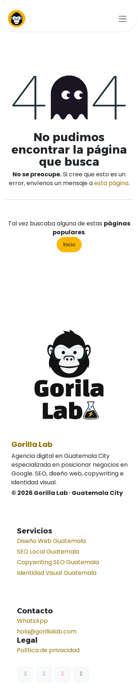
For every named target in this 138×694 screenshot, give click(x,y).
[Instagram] (62, 674)
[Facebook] (25, 674)
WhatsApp (32, 621)
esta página (111, 183)
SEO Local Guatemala (48, 551)
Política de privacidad (48, 650)
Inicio (69, 244)
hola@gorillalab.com (47, 631)
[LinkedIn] (44, 674)
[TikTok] (81, 674)
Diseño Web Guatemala (51, 541)
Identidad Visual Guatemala (56, 573)
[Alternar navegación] (123, 19)
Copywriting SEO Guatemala (58, 562)
